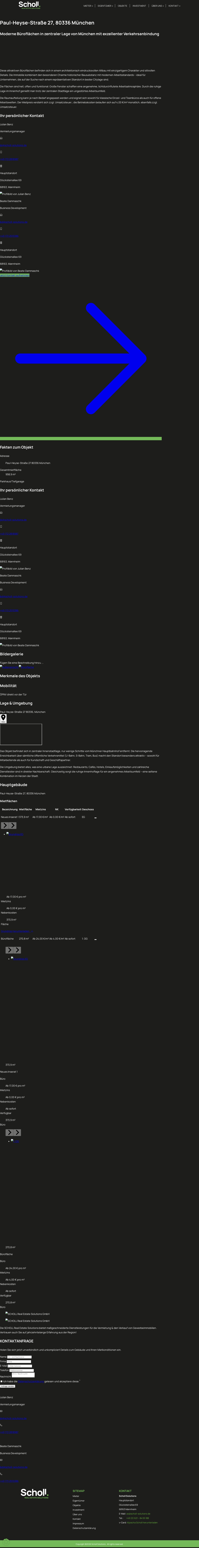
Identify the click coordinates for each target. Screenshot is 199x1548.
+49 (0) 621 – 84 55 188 (137, 1518)
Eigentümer (79, 1501)
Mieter (76, 1496)
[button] (6, 1542)
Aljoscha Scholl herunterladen (142, 1523)
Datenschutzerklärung (84, 1528)
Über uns (77, 1515)
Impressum (78, 1524)
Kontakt (77, 1519)
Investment (78, 1510)
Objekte (77, 1506)
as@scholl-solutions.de (138, 1514)
